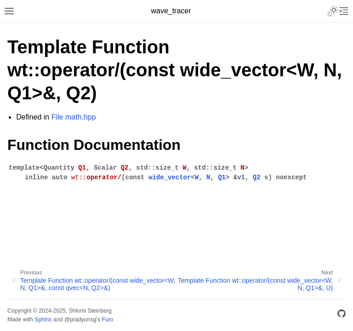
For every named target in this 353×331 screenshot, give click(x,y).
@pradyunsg (80, 319)
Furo (107, 319)
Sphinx (42, 319)
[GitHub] (341, 315)
